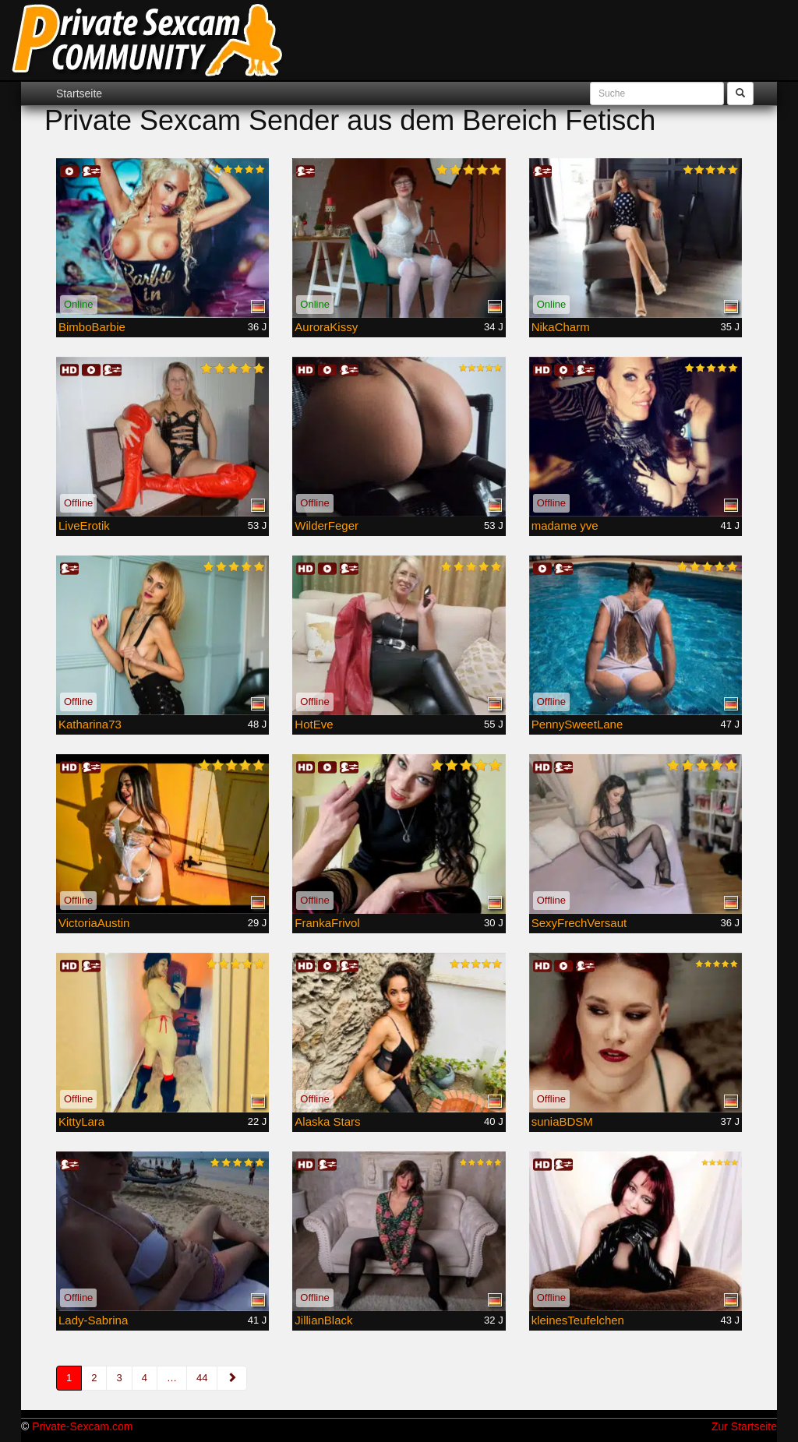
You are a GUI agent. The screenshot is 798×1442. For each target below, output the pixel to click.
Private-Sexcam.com (82, 1426)
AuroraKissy (326, 326)
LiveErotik (84, 525)
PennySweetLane (577, 724)
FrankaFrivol (327, 922)
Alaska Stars (327, 1121)
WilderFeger (326, 525)
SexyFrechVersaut (579, 922)
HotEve (314, 724)
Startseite (79, 93)
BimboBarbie (91, 326)
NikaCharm (560, 326)
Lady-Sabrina (93, 1320)
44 (201, 1378)
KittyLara (81, 1121)
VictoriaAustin (93, 922)
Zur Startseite (744, 1426)
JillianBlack (323, 1320)
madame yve (564, 525)
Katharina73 (90, 724)
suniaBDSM (562, 1121)
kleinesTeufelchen (577, 1320)
